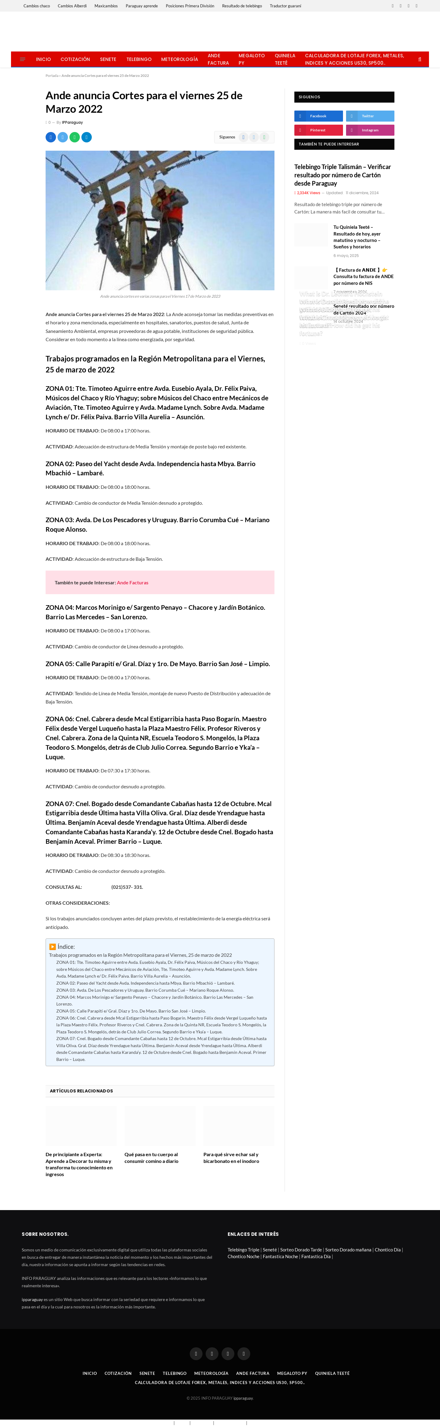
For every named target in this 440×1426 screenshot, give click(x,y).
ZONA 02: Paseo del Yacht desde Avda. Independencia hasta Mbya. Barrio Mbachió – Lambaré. (145, 983)
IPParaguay (72, 122)
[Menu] (22, 59)
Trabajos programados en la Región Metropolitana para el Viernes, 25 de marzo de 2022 (140, 955)
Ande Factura (218, 59)
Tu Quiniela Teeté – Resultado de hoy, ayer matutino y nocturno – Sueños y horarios (357, 236)
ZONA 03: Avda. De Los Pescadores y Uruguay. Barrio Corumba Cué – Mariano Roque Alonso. (145, 990)
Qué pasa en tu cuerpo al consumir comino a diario (151, 1157)
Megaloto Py (252, 59)
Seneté (270, 1249)
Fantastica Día (316, 1256)
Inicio (43, 59)
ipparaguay (32, 1299)
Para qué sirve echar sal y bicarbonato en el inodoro (231, 1157)
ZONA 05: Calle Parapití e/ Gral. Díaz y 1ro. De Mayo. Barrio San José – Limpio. (131, 1010)
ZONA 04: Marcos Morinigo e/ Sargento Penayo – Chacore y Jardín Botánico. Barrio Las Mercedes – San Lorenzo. (154, 1000)
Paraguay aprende (142, 5)
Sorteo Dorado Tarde (301, 1249)
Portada (52, 75)
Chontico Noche (243, 1256)
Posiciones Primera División (190, 5)
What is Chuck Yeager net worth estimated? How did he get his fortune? (343, 325)
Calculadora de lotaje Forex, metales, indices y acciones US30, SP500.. (354, 59)
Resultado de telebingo (242, 5)
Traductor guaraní (285, 5)
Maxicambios (106, 5)
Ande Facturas (132, 582)
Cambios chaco (37, 5)
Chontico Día (388, 1249)
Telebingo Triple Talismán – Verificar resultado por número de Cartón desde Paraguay (342, 175)
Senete (108, 59)
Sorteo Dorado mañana (348, 1249)
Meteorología (179, 59)
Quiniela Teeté (285, 59)
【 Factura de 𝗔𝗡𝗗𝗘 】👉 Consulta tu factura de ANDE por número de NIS (364, 276)
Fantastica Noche (280, 1256)
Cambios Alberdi (72, 5)
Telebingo (139, 59)
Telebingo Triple (243, 1249)
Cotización (75, 59)
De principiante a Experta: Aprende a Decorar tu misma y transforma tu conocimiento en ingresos (79, 1164)
